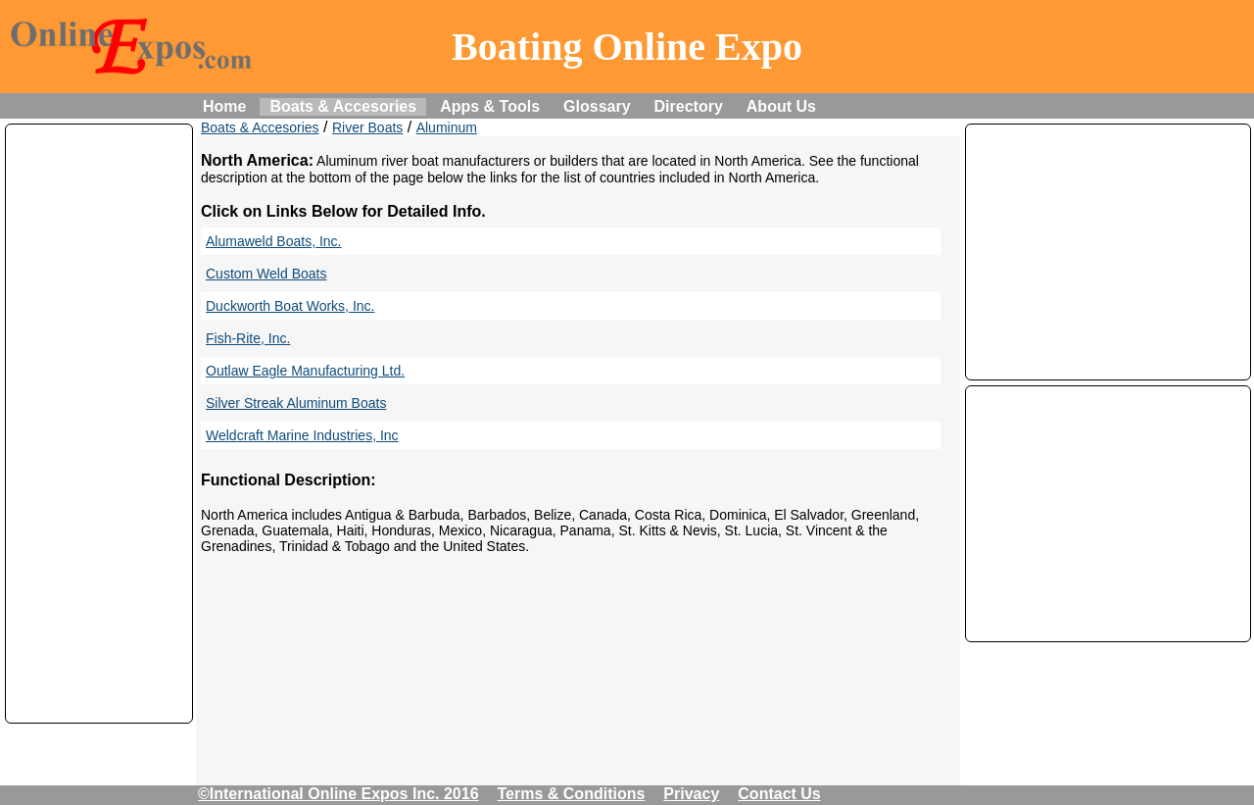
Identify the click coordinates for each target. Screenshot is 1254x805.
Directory (688, 106)
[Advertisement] (99, 423)
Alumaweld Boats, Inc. (274, 241)
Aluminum (446, 127)
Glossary (596, 106)
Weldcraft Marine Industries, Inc (302, 435)
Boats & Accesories (342, 106)
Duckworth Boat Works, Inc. (290, 306)
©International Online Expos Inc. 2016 (338, 793)
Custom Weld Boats (266, 273)
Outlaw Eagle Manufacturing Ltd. (305, 370)
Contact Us (779, 793)
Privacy (691, 793)
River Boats (367, 127)
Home (224, 106)
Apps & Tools (490, 106)
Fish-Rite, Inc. (248, 338)
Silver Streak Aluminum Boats (296, 403)
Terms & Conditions (572, 793)
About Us (781, 106)
